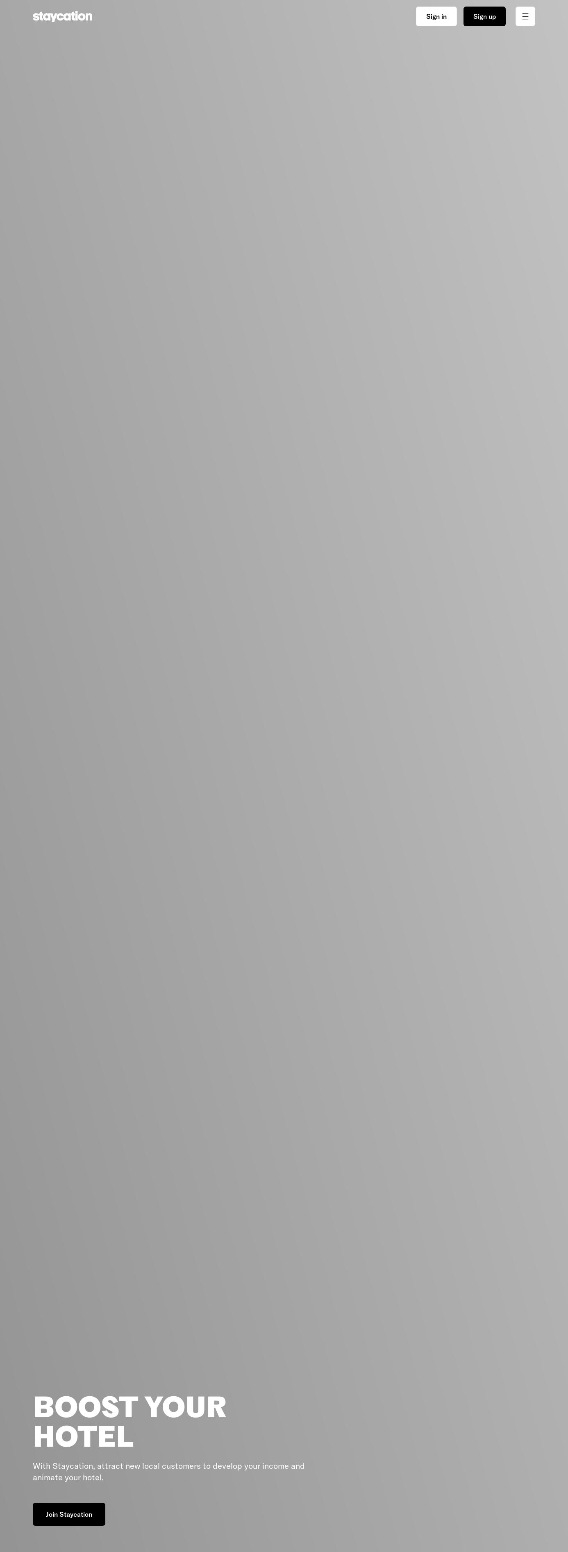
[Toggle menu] (525, 16)
